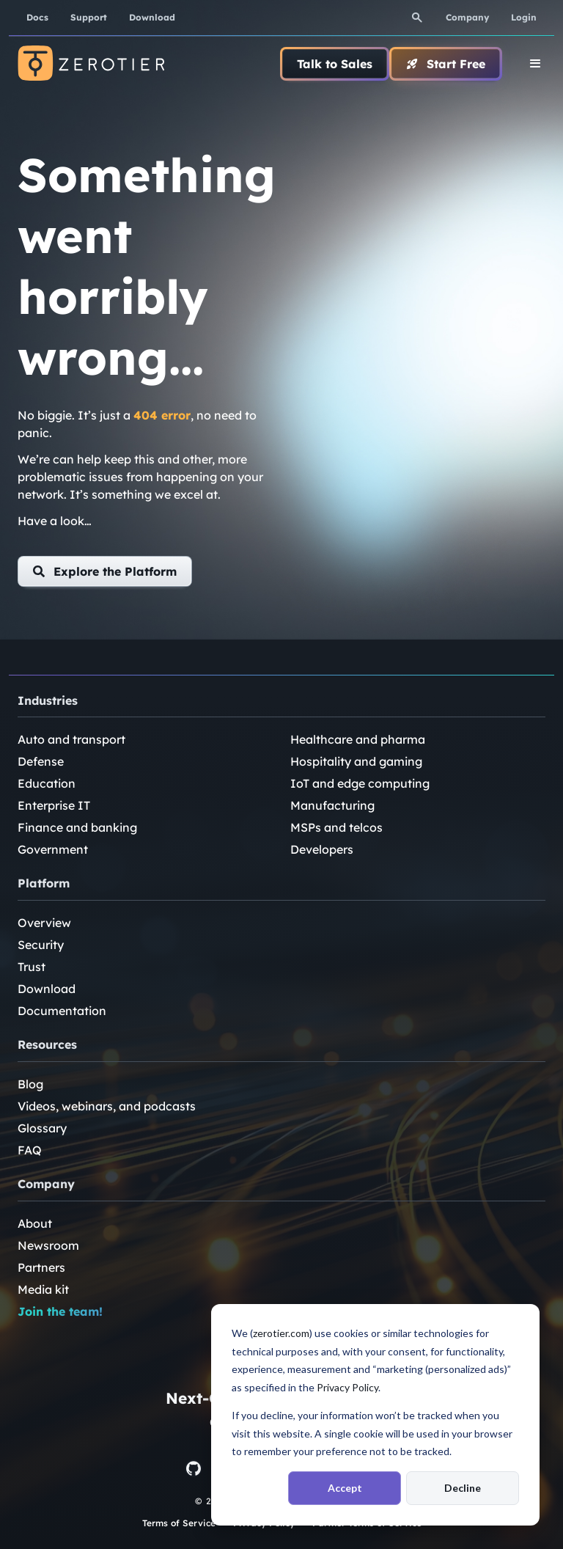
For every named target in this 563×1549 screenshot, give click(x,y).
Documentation (62, 1010)
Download (47, 988)
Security (41, 944)
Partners (41, 1267)
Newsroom (48, 1245)
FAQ (30, 1150)
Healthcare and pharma (357, 739)
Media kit (43, 1289)
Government (53, 849)
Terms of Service (179, 1522)
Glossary (42, 1128)
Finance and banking (77, 827)
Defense (41, 761)
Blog (30, 1084)
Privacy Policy (347, 1387)
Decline (462, 1488)
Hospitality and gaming (356, 761)
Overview (44, 922)
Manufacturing (332, 805)
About (35, 1223)
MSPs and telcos (336, 827)
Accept (345, 1488)
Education (47, 783)
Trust (31, 966)
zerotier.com (281, 1333)
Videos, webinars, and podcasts (107, 1106)
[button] (105, 571)
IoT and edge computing (360, 783)
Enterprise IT (54, 805)
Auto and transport (71, 739)
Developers (321, 849)
